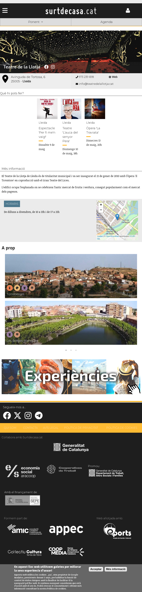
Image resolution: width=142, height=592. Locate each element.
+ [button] (101, 205)
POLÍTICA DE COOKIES (121, 427)
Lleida (27, 81)
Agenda (107, 22)
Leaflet (100, 236)
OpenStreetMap (112, 236)
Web (113, 77)
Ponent (35, 22)
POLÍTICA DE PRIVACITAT (81, 427)
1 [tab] (66, 350)
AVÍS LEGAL (51, 427)
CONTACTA (30, 427)
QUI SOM (10, 427)
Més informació (115, 569)
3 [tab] (76, 350)
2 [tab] (71, 350)
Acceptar (95, 569)
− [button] (101, 210)
